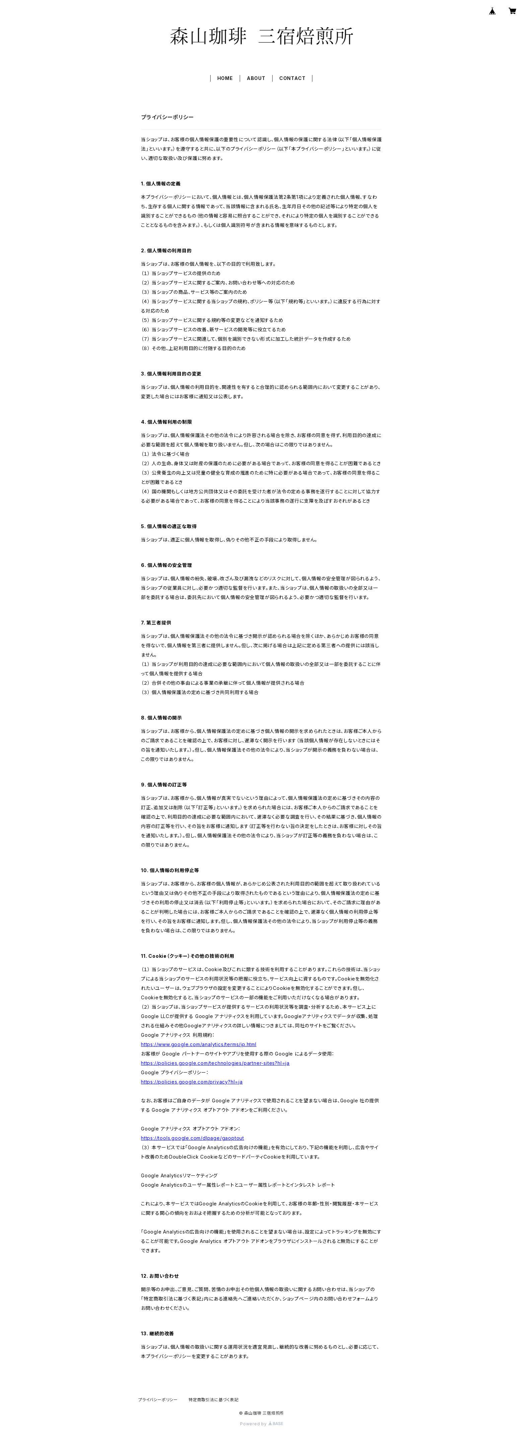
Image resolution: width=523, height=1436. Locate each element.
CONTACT (292, 78)
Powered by (261, 1423)
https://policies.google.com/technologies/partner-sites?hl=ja (215, 1063)
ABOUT (256, 78)
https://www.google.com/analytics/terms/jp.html (198, 1044)
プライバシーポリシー (158, 1399)
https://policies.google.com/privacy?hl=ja (192, 1082)
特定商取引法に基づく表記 (214, 1399)
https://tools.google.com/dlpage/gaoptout (192, 1138)
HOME (225, 78)
